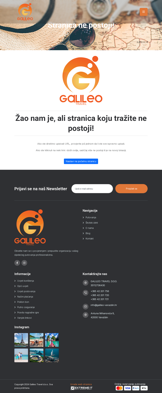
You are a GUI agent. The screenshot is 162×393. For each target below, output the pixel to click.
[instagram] (24, 263)
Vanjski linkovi (24, 317)
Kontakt (90, 238)
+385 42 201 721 (100, 299)
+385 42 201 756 (100, 291)
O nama (90, 228)
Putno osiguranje (26, 307)
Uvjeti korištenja (25, 280)
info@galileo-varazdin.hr (104, 305)
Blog (88, 233)
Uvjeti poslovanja (26, 291)
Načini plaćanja (25, 296)
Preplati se (131, 188)
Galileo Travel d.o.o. (39, 384)
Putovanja (91, 217)
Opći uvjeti (22, 286)
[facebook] (17, 263)
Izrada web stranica (81, 384)
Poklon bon (23, 301)
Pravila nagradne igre (28, 312)
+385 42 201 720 (100, 295)
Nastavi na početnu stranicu (81, 161)
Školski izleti (92, 222)
